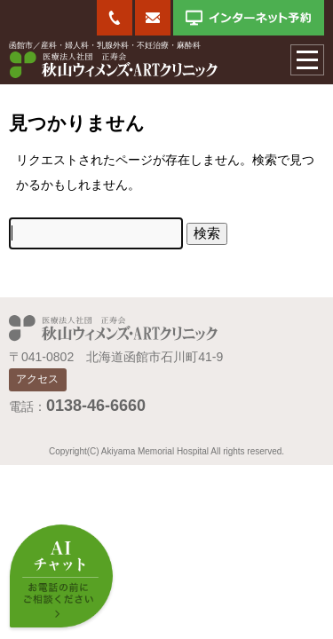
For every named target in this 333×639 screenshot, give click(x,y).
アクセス (37, 379)
